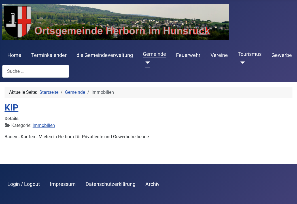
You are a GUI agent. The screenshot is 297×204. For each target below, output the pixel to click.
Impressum (63, 184)
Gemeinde (154, 54)
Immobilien (44, 125)
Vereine (219, 55)
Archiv (152, 184)
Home (14, 55)
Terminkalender (49, 55)
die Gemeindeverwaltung (105, 55)
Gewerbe (281, 55)
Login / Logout (23, 184)
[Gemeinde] (146, 62)
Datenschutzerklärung (110, 184)
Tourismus (250, 54)
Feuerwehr (188, 55)
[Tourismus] (241, 62)
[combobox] (35, 71)
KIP (11, 107)
